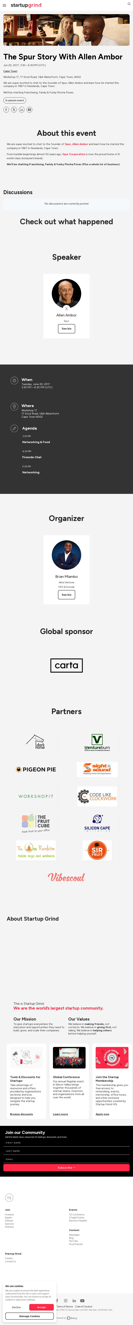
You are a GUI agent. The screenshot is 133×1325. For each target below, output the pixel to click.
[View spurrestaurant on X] (66, 309)
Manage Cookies (29, 1316)
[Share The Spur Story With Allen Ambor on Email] (29, 110)
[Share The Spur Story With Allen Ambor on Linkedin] (21, 110)
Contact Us (10, 1261)
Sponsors (9, 1224)
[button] (129, 4)
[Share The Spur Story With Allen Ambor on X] (14, 110)
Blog (71, 1238)
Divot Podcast (75, 1244)
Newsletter (74, 1235)
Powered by (66, 1318)
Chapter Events (76, 1217)
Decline (16, 1307)
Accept (41, 1307)
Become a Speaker (78, 1220)
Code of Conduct (83, 1306)
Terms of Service (64, 1306)
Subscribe (65, 1167)
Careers (9, 1258)
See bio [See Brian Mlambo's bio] (66, 594)
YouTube (73, 1241)
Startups (9, 1220)
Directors (9, 1227)
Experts (8, 1217)
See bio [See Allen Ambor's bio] (66, 328)
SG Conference (76, 1214)
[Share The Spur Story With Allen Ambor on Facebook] (6, 110)
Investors (9, 1214)
